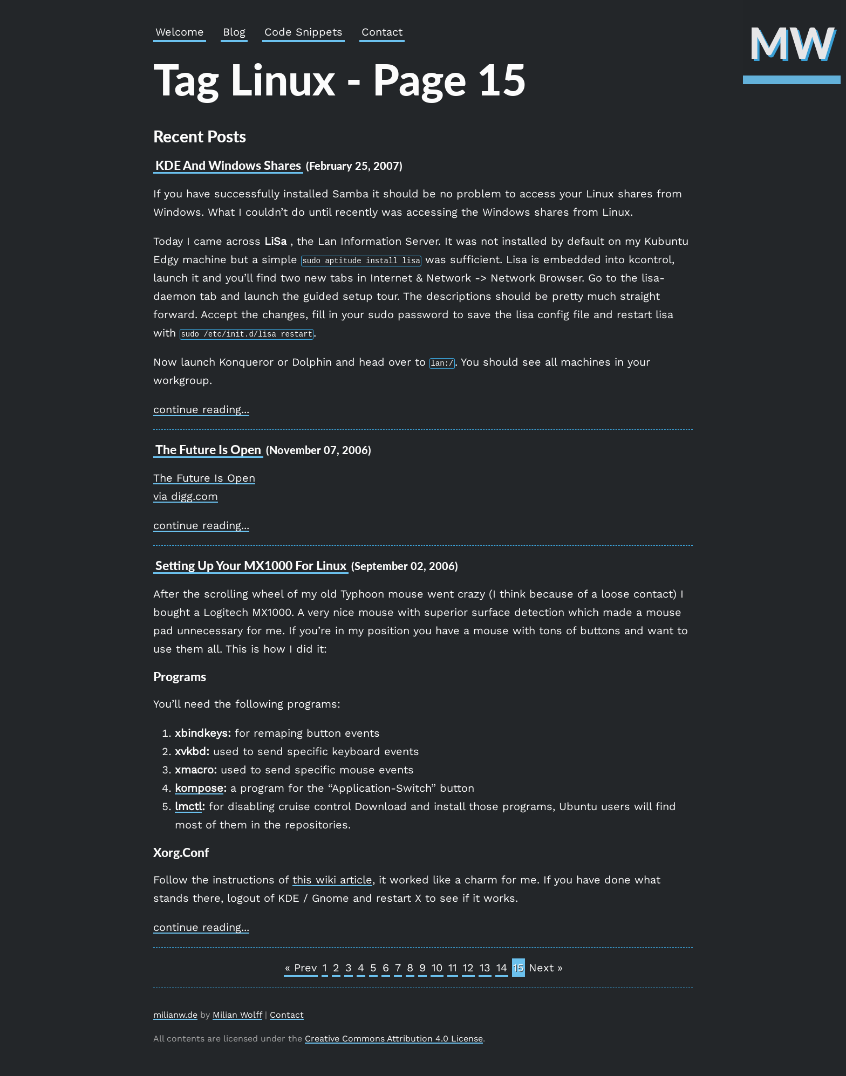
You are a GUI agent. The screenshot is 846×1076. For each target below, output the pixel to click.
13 (485, 967)
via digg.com (185, 496)
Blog (234, 31)
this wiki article (332, 879)
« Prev (301, 967)
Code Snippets (303, 31)
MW (791, 42)
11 (452, 967)
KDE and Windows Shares (228, 165)
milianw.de (175, 1015)
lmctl (188, 806)
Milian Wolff (237, 1015)
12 (468, 967)
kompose (199, 788)
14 (501, 967)
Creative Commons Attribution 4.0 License (394, 1038)
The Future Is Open (204, 477)
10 (437, 967)
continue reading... (201, 409)
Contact (381, 31)
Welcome (179, 31)
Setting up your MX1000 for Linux (250, 565)
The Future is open (208, 449)
